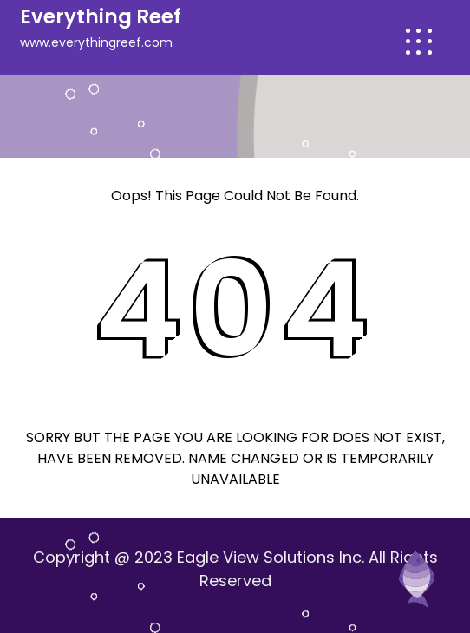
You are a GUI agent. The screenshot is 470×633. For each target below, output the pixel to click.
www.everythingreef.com (96, 42)
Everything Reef (100, 16)
